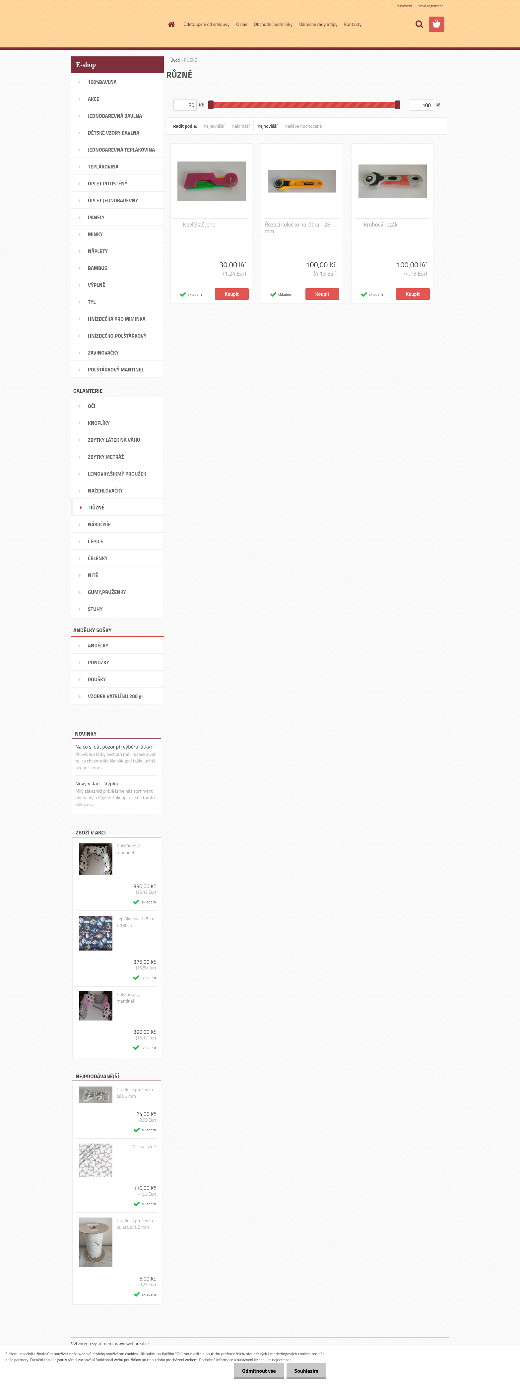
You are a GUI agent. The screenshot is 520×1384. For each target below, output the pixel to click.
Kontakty (353, 24)
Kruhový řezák (380, 224)
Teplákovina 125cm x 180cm (135, 922)
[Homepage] (171, 24)
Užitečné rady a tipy (318, 24)
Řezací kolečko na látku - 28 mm (297, 227)
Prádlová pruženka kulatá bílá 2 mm (135, 1223)
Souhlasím (306, 1371)
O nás (241, 24)
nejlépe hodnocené (303, 125)
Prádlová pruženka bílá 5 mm (135, 1092)
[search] (419, 24)
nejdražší (241, 125)
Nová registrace (430, 6)
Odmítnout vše (258, 1371)
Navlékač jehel (200, 224)
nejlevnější (214, 125)
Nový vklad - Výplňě (97, 783)
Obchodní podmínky (273, 24)
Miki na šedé (144, 1146)
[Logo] (116, 24)
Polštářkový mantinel (128, 849)
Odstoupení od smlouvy (207, 24)
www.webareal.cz (132, 1343)
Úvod (175, 60)
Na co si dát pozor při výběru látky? (114, 747)
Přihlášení (404, 6)
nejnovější (267, 125)
